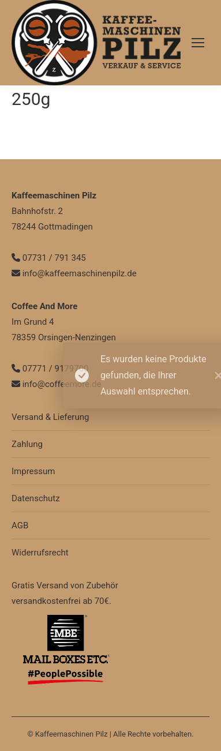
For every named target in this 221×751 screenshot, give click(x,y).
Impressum (33, 471)
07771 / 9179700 (50, 368)
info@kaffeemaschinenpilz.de (74, 273)
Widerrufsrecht (40, 552)
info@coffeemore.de (56, 384)
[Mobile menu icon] (197, 42)
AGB (20, 525)
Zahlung (27, 444)
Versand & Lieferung (50, 417)
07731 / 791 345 (49, 258)
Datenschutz (36, 498)
